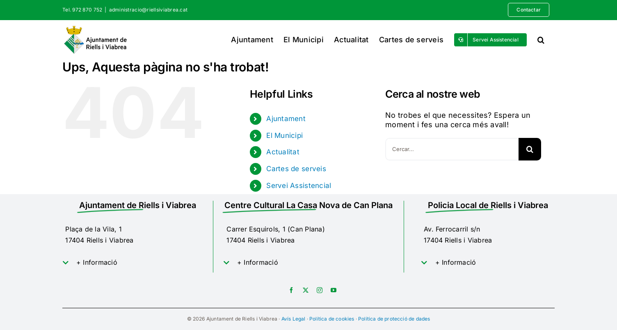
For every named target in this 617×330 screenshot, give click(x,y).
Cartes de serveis (296, 169)
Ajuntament (286, 119)
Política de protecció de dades (394, 319)
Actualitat (282, 152)
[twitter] (305, 290)
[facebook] (291, 290)
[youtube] (333, 290)
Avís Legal (293, 319)
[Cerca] (530, 149)
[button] (540, 39)
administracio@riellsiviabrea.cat (148, 10)
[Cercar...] (452, 149)
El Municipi (284, 135)
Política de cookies (331, 319)
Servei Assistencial (298, 185)
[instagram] (319, 290)
